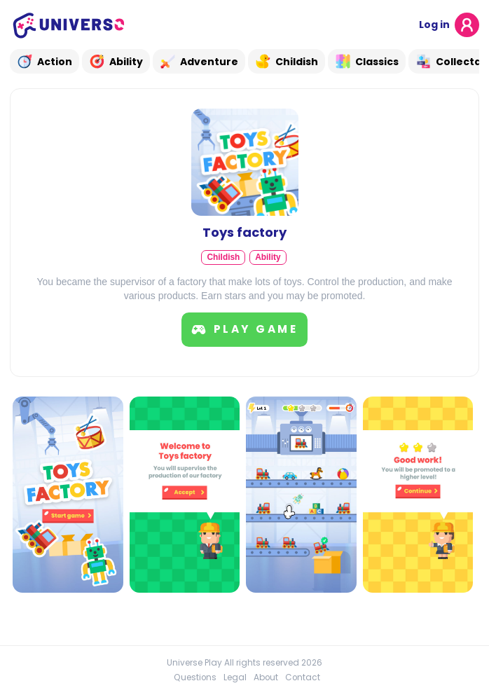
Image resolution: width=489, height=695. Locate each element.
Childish (223, 257)
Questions (195, 677)
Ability (267, 257)
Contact (302, 677)
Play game (244, 329)
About (266, 677)
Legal (235, 677)
